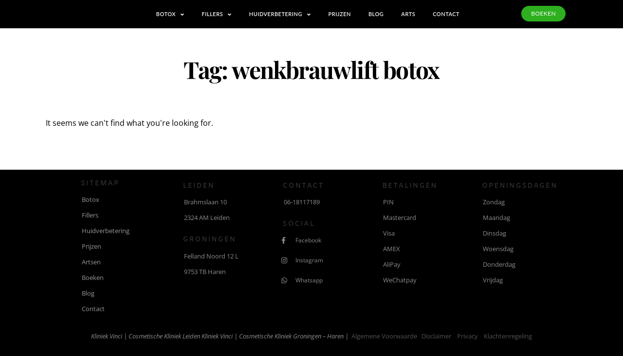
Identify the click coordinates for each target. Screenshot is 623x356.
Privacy (467, 336)
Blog (376, 14)
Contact (446, 14)
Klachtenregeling (508, 336)
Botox (170, 14)
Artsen (91, 261)
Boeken (93, 277)
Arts (408, 14)
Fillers (217, 14)
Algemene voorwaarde (384, 336)
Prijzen (339, 14)
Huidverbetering (280, 14)
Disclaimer (436, 336)
